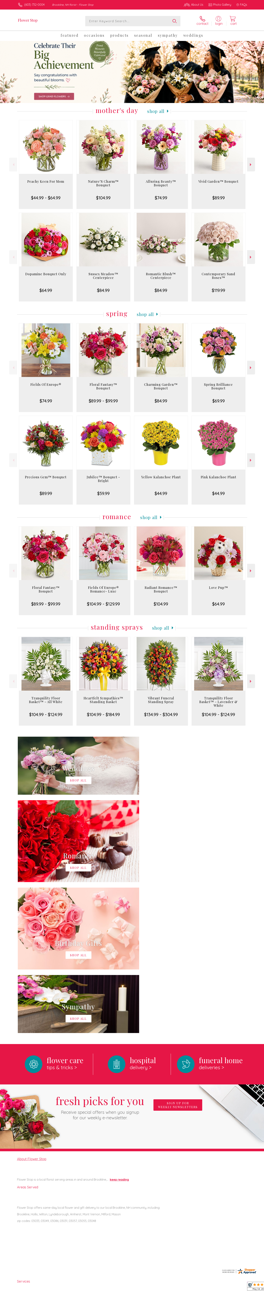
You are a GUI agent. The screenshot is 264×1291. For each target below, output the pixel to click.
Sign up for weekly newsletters (178, 954)
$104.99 (103, 198)
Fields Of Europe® (45, 384)
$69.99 (218, 401)
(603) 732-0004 (34, 4)
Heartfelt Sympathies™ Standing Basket (103, 700)
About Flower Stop (31, 1008)
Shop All (155, 111)
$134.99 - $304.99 (161, 714)
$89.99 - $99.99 (103, 401)
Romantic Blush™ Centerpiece (161, 276)
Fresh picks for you (100, 956)
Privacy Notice (188, 1287)
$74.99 (161, 198)
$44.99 (161, 493)
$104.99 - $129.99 (103, 604)
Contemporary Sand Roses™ (218, 276)
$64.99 (45, 290)
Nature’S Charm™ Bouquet (103, 183)
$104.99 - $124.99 (45, 714)
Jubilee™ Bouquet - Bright (103, 479)
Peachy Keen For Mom (45, 181)
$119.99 (218, 290)
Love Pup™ (218, 587)
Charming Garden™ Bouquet (161, 386)
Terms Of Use (167, 1287)
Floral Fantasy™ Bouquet (103, 386)
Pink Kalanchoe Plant (218, 477)
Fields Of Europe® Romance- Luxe (103, 589)
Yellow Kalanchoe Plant (161, 477)
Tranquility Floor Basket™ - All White (46, 700)
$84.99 (103, 290)
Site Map (237, 1287)
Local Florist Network (215, 1287)
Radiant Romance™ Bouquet (161, 589)
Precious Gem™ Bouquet (46, 477)
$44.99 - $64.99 (45, 198)
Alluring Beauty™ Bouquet (161, 183)
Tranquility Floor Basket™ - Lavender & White (218, 702)
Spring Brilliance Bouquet (218, 386)
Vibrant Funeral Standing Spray (161, 700)
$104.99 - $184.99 (103, 714)
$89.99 (218, 198)
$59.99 (103, 493)
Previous (13, 164)
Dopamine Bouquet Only (45, 274)
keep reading (119, 1028)
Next (251, 164)
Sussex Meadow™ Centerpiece (103, 276)
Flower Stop (28, 20)
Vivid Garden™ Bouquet (218, 181)
